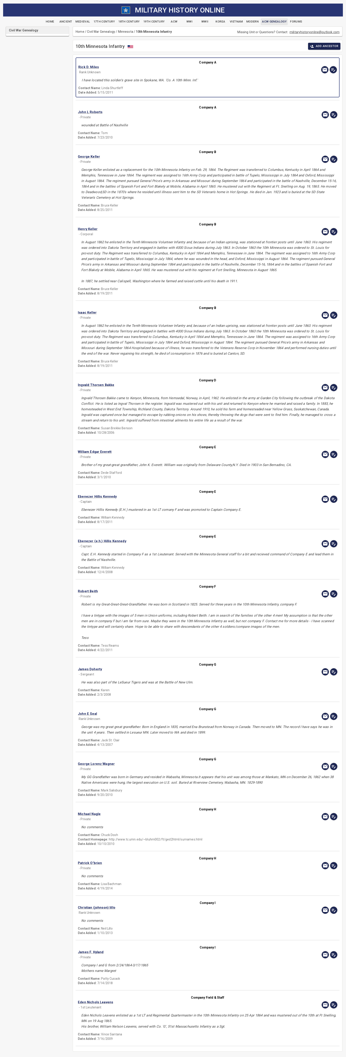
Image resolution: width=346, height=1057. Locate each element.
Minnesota (125, 31)
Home (80, 31)
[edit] (333, 69)
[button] (168, 67)
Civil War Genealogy (101, 31)
